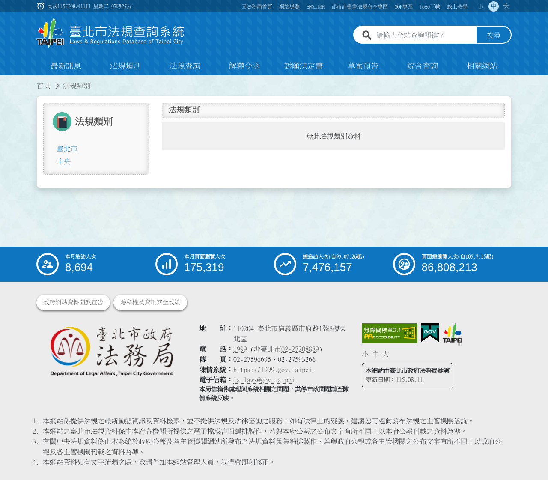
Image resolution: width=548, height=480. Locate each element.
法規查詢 (185, 66)
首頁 (44, 85)
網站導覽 (289, 6)
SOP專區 (404, 6)
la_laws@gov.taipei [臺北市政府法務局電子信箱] (264, 379)
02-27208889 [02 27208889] (300, 349)
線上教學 (457, 6)
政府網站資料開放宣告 (73, 302)
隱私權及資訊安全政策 (150, 302)
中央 (64, 161)
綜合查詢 (422, 66)
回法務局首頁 (256, 6)
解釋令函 (244, 66)
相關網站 (482, 66)
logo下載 (430, 6)
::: (5, 80)
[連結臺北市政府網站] (452, 334)
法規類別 (125, 66)
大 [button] (506, 6)
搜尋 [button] (493, 35)
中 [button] (494, 6)
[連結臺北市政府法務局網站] (111, 351)
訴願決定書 (303, 66)
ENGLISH (316, 6)
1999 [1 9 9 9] (240, 349)
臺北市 (67, 148)
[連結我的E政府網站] (430, 333)
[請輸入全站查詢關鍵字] (425, 35)
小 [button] (480, 6)
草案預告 (363, 66)
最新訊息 (66, 66)
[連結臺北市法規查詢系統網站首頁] (110, 33)
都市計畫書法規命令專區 (359, 6)
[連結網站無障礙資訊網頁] (389, 333)
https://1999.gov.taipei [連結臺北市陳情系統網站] (272, 369)
